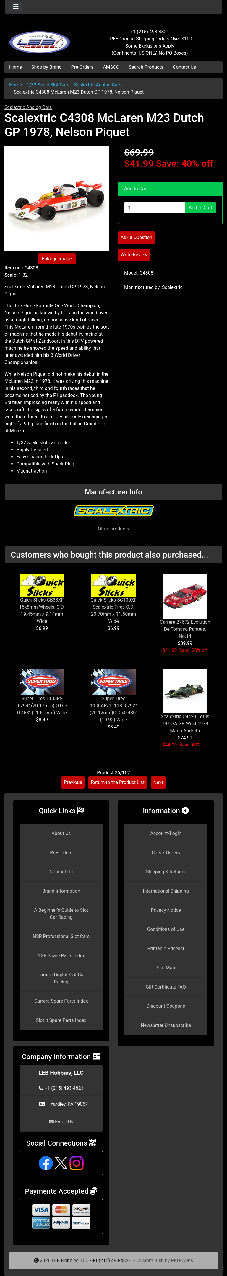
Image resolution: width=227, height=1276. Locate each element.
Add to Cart (201, 207)
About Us (61, 833)
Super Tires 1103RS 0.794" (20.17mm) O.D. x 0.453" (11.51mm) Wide (42, 705)
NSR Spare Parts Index (61, 955)
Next (158, 782)
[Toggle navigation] (15, 6)
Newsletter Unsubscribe (166, 1025)
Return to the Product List (118, 782)
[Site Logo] (41, 39)
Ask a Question (136, 237)
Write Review (134, 254)
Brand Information (61, 891)
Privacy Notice (166, 910)
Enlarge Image (57, 259)
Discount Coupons (166, 1006)
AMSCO (111, 67)
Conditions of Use (165, 929)
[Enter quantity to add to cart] (154, 207)
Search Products (146, 67)
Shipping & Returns (166, 872)
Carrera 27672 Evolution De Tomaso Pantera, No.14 (185, 629)
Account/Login (165, 833)
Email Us (61, 1122)
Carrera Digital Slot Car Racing (61, 978)
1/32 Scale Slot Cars (48, 85)
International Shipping (166, 891)
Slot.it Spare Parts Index (61, 1020)
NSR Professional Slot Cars (61, 936)
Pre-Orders (82, 67)
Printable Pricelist (165, 948)
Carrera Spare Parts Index (61, 1001)
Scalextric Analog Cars (97, 85)
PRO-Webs (182, 1260)
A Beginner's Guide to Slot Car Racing (61, 913)
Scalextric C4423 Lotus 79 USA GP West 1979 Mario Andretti (185, 723)
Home (15, 67)
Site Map (166, 968)
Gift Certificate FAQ (166, 987)
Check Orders (166, 852)
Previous (73, 782)
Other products (113, 529)
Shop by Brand (46, 67)
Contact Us (184, 67)
